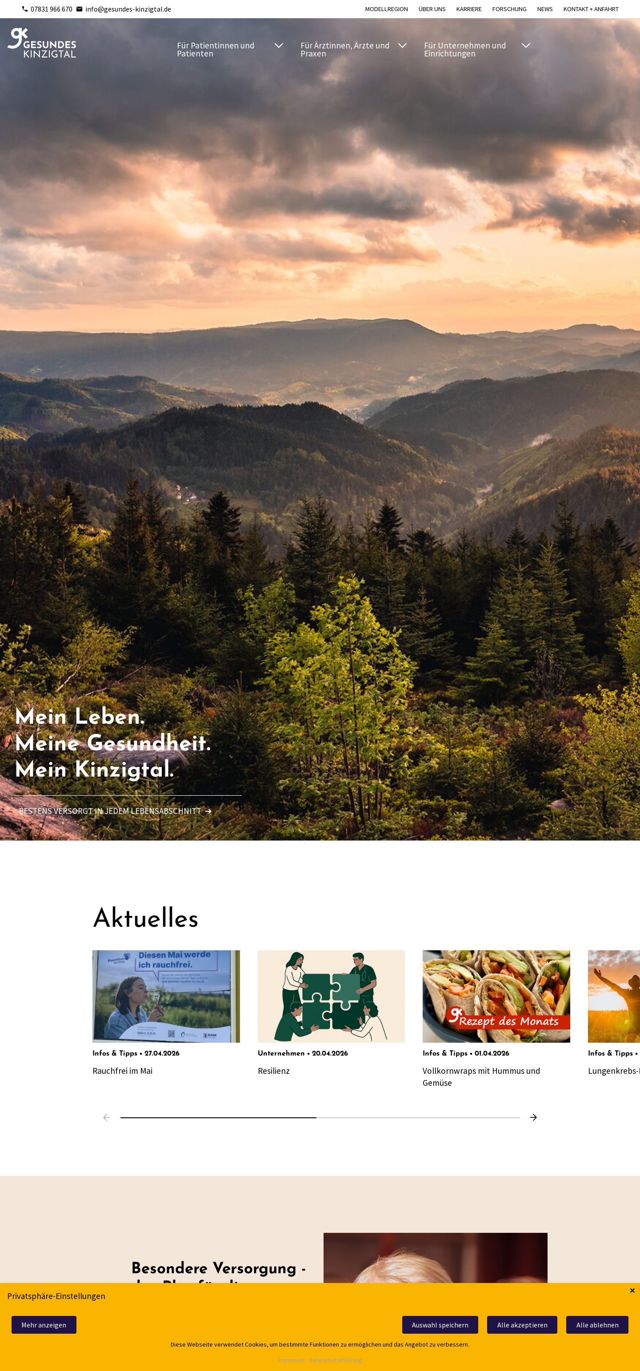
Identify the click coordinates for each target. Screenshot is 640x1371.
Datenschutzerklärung (335, 1360)
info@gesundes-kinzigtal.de (123, 9)
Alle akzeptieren (522, 1324)
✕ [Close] (632, 1291)
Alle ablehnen (597, 1324)
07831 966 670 (46, 9)
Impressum (291, 1360)
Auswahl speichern (440, 1324)
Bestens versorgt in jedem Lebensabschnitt (115, 810)
